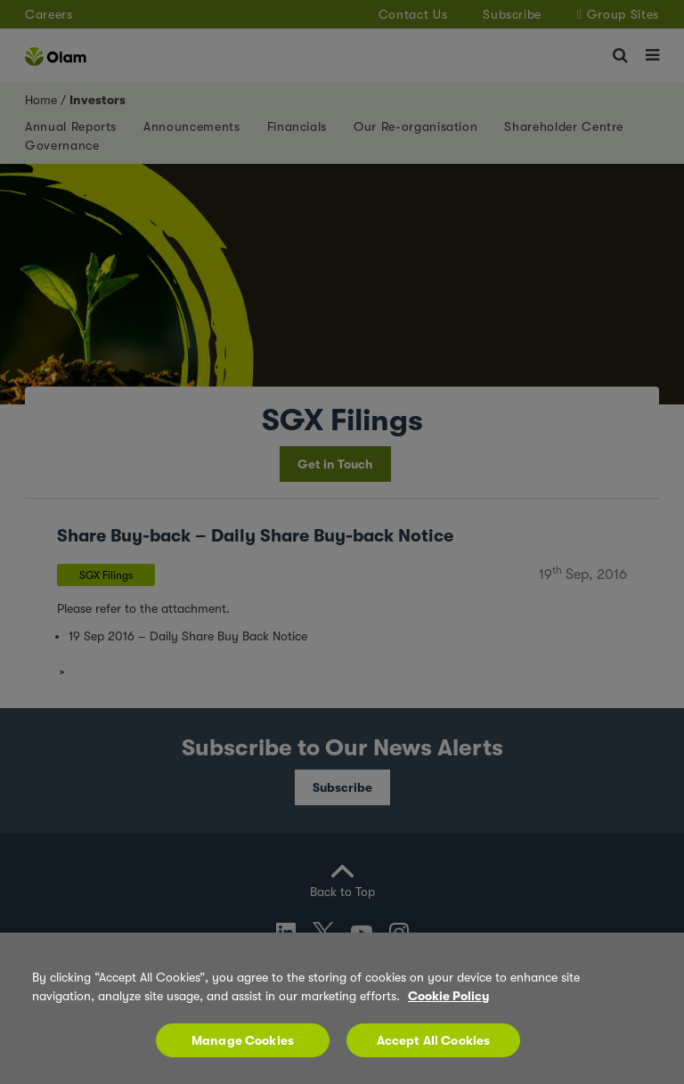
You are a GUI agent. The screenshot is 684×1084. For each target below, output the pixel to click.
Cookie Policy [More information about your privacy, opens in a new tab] (448, 996)
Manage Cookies (242, 1040)
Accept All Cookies (434, 1040)
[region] (342, 1008)
